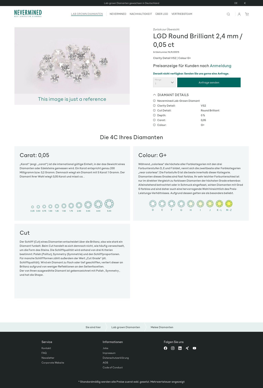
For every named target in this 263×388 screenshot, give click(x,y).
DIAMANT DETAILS (171, 95)
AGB (105, 362)
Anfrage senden (209, 82)
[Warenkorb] (246, 14)
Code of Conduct (113, 367)
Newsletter (48, 357)
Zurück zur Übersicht (166, 29)
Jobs (105, 348)
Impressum (109, 352)
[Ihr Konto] (239, 14)
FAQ (44, 352)
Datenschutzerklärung (116, 357)
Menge (158, 79)
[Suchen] (231, 14)
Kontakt (46, 348)
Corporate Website (53, 362)
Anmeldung (220, 65)
